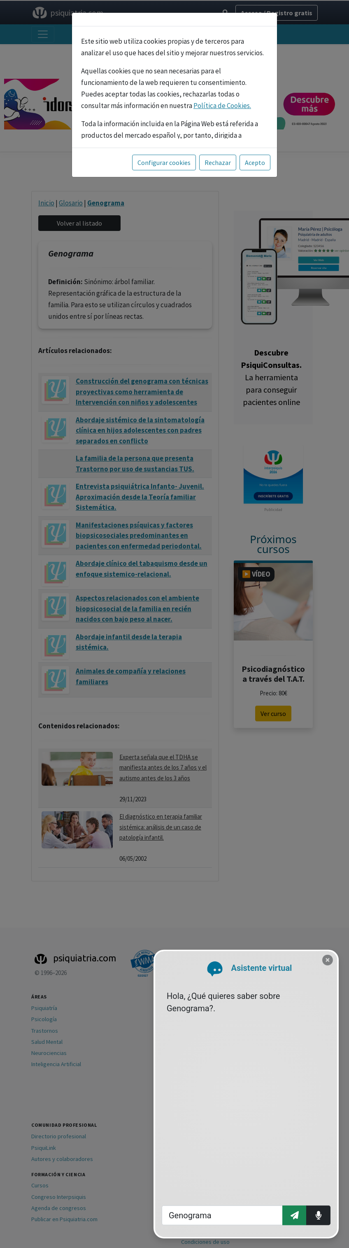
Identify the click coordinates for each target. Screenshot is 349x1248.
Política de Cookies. (222, 105)
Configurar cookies (164, 162)
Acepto (255, 162)
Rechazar (218, 162)
